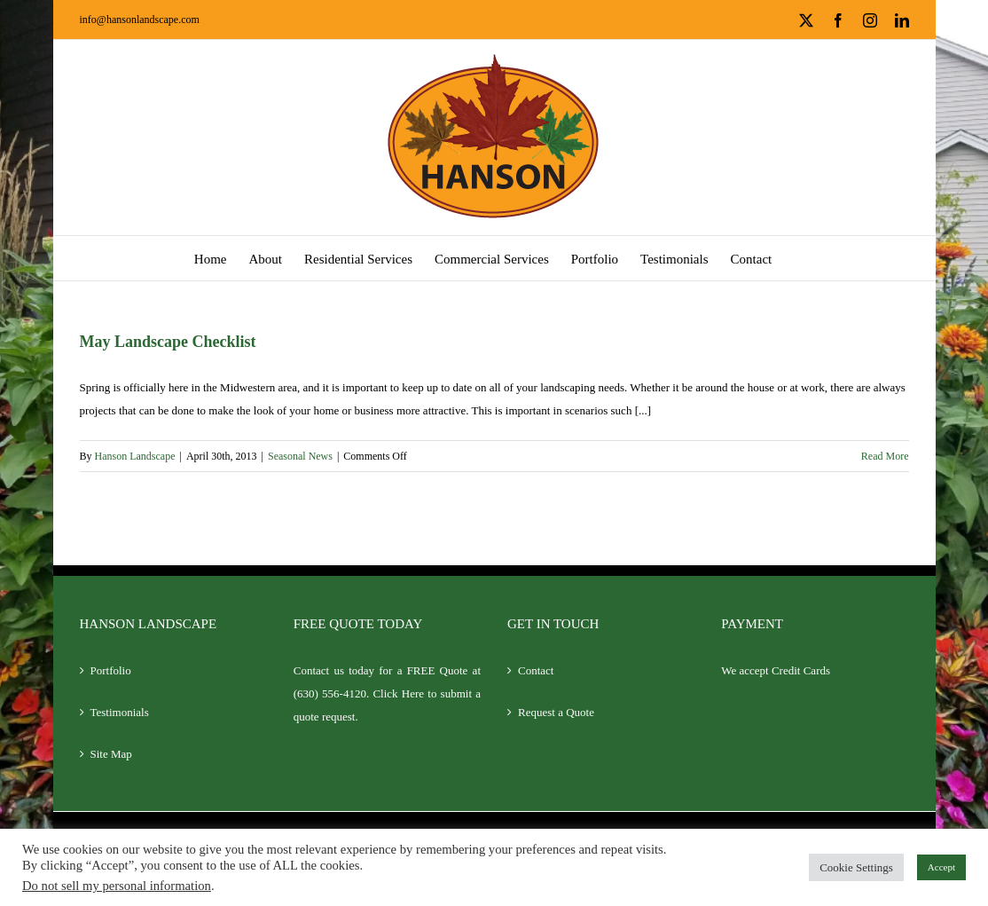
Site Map (111, 753)
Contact (535, 670)
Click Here (398, 693)
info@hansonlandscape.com (140, 19)
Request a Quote (556, 712)
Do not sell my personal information (116, 885)
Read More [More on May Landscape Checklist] (885, 456)
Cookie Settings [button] (856, 867)
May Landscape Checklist (168, 342)
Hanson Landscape (135, 456)
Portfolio (110, 670)
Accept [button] (941, 867)
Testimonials (119, 712)
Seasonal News (300, 456)
